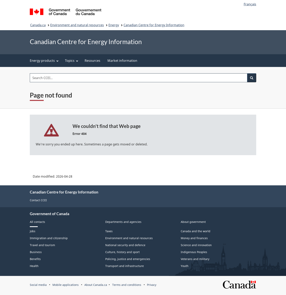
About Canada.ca (95, 285)
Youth (184, 266)
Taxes (109, 231)
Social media (38, 285)
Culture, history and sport (122, 252)
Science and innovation (196, 245)
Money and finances (194, 238)
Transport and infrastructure (124, 266)
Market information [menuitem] (122, 60)
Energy (113, 25)
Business (36, 252)
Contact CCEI (38, 200)
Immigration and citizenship (49, 238)
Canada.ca (38, 25)
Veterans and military (195, 259)
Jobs (32, 231)
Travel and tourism (42, 245)
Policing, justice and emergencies (127, 259)
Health (34, 266)
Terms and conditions (126, 285)
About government (193, 222)
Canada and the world (195, 231)
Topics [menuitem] (71, 60)
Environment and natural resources (77, 25)
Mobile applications (65, 285)
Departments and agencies (123, 222)
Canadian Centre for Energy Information (154, 25)
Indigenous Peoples (194, 252)
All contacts (37, 222)
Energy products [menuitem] (44, 60)
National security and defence (125, 245)
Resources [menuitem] (92, 60)
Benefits (35, 259)
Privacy (151, 285)
